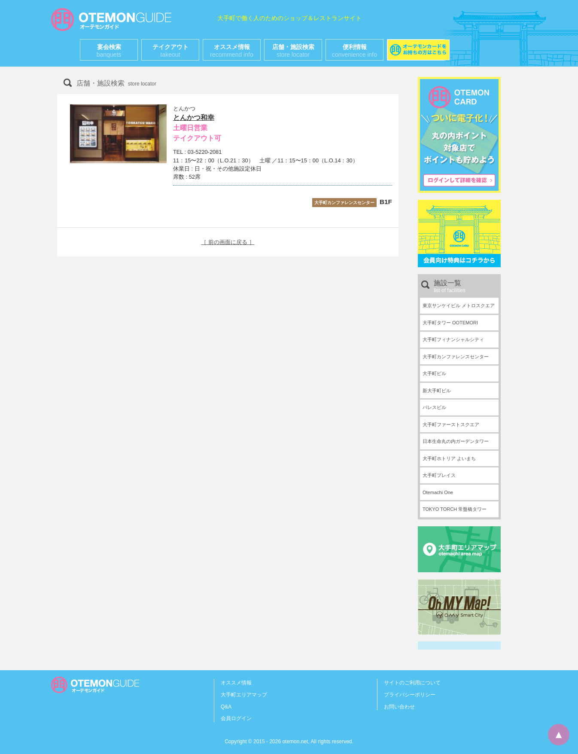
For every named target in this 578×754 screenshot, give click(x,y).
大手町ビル (434, 373)
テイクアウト (170, 50)
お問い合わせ (399, 707)
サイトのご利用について (412, 683)
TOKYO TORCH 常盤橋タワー (455, 509)
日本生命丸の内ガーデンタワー (456, 441)
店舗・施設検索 (293, 50)
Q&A (226, 707)
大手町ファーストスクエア (451, 424)
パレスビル (434, 407)
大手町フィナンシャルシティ (453, 339)
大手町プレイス (439, 475)
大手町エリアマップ (244, 695)
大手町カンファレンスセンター (456, 356)
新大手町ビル (437, 390)
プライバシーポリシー (409, 695)
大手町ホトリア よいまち (449, 458)
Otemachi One (438, 492)
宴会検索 (109, 50)
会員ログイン (236, 718)
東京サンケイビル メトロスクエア (459, 305)
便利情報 (354, 50)
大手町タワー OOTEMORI (450, 322)
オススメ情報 (231, 50)
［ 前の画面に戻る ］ (227, 242)
